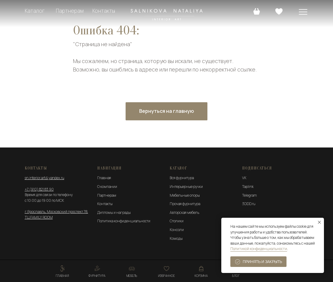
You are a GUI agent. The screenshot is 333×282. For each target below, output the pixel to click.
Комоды (176, 238)
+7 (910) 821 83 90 (39, 189)
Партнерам (70, 10)
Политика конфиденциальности (123, 220)
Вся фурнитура (182, 177)
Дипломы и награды (114, 212)
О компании (107, 186)
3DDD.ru (248, 203)
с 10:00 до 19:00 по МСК (44, 200)
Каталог (35, 10)
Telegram (249, 195)
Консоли (177, 229)
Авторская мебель (184, 212)
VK (244, 177)
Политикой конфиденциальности (258, 248)
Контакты (103, 10)
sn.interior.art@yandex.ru (44, 177)
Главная (104, 177)
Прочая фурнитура (185, 203)
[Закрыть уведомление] (319, 222)
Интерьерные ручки (186, 186)
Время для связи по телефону (49, 194)
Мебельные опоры (185, 195)
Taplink (248, 186)
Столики (177, 220)
